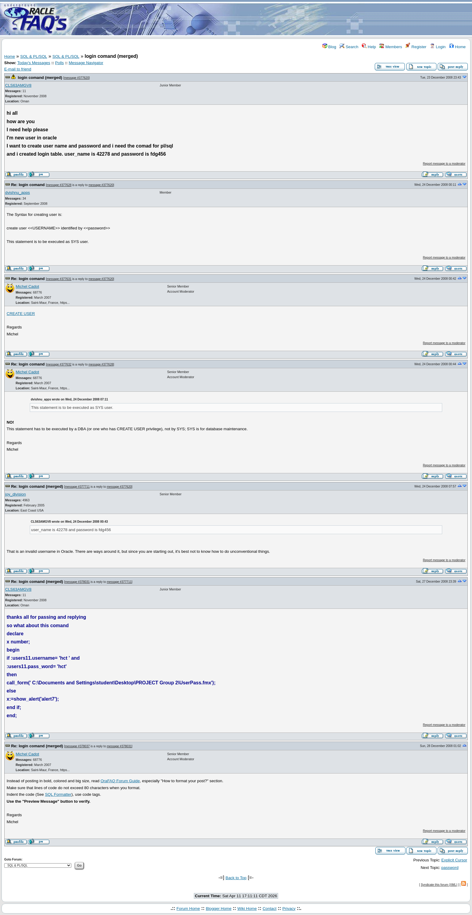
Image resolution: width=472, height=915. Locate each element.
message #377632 (59, 364)
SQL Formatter (58, 794)
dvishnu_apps (17, 192)
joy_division (15, 494)
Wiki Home (246, 908)
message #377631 (59, 279)
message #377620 (76, 77)
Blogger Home (218, 908)
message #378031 (77, 582)
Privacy (289, 908)
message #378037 (77, 746)
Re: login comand (28, 184)
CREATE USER (21, 313)
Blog (329, 47)
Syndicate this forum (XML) (439, 884)
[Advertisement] (271, 19)
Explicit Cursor (454, 860)
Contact (269, 908)
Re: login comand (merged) (37, 486)
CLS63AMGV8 (18, 85)
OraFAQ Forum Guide (120, 781)
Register (415, 47)
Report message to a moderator (444, 163)
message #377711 (77, 486)
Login (438, 47)
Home (457, 47)
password (449, 867)
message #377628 (59, 185)
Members (390, 47)
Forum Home (188, 908)
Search (349, 47)
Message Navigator (86, 63)
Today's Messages (33, 63)
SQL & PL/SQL (33, 56)
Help (369, 47)
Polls (59, 63)
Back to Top (235, 878)
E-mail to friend (17, 69)
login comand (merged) (40, 77)
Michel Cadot (27, 286)
